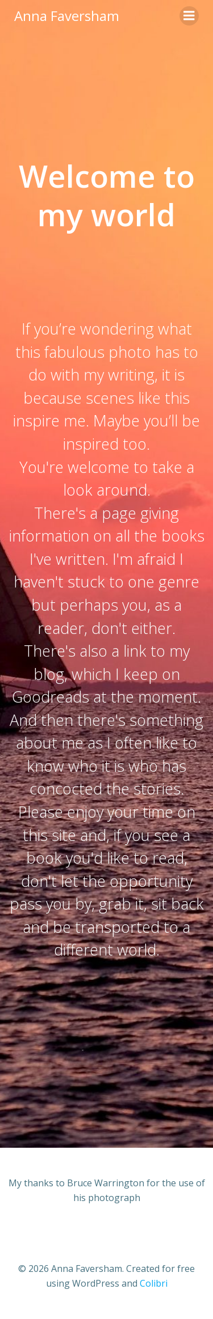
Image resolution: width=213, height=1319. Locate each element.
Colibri (154, 1283)
